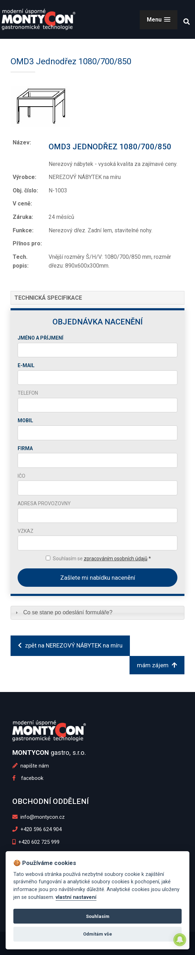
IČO (21, 476)
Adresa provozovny (44, 503)
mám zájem (157, 665)
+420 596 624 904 (37, 829)
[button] (158, 19)
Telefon (28, 393)
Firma (25, 448)
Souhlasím (97, 916)
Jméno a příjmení (40, 338)
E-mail (26, 365)
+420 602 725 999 (36, 842)
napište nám (30, 766)
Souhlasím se (102, 558)
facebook (27, 778)
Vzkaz (25, 531)
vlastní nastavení (76, 897)
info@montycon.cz (38, 817)
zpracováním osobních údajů (115, 558)
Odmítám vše (97, 934)
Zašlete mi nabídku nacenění (97, 577)
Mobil (25, 420)
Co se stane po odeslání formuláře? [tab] (63, 612)
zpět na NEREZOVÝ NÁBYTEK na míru (70, 645)
